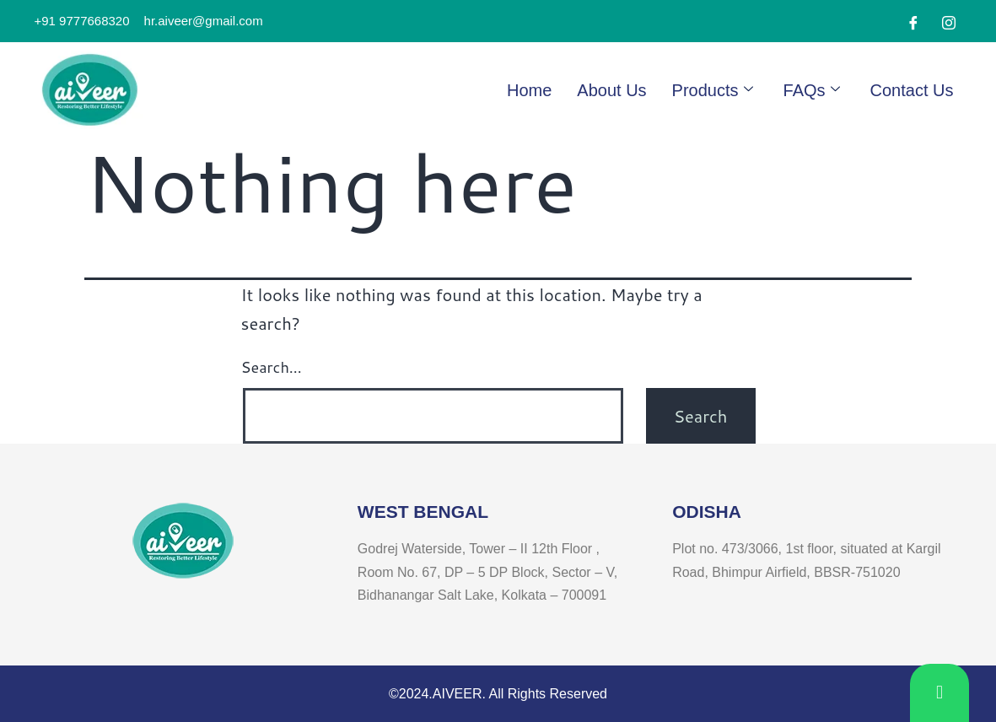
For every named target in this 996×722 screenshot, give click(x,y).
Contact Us (912, 90)
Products (712, 90)
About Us (611, 90)
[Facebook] (913, 22)
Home (529, 90)
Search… (271, 367)
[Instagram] (948, 22)
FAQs (811, 90)
